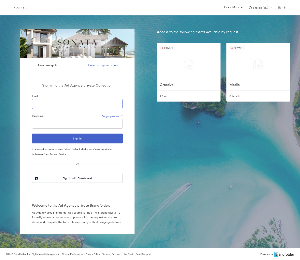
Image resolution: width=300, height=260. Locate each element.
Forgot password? (112, 116)
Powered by (277, 254)
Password (38, 116)
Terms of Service (58, 154)
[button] (260, 7)
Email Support (143, 254)
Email (35, 96)
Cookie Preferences (72, 254)
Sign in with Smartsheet (63, 178)
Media (234, 84)
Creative (167, 84)
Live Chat (127, 254)
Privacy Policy (71, 149)
